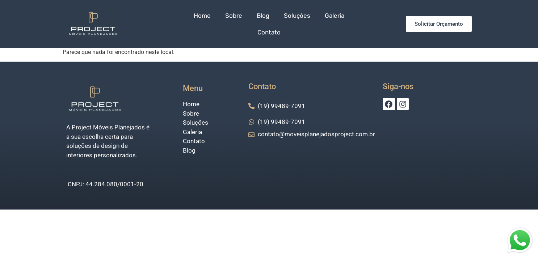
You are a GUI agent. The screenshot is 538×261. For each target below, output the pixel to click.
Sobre (233, 15)
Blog (263, 15)
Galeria (334, 15)
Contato (269, 32)
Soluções (297, 15)
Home (202, 15)
